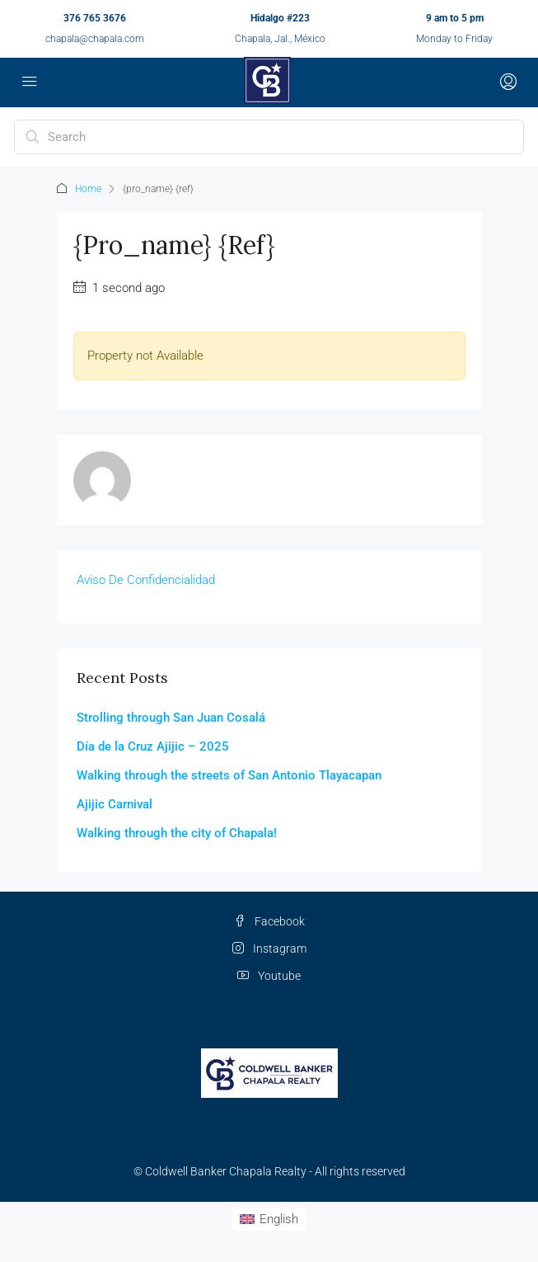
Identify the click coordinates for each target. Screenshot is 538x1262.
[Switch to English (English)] (269, 1219)
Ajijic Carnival (114, 804)
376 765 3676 (94, 18)
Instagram (269, 948)
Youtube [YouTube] (269, 975)
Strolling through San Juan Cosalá (171, 717)
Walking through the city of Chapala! (177, 833)
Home (88, 189)
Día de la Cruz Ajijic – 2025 (153, 746)
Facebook (269, 921)
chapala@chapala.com (94, 39)
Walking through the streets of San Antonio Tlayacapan (229, 775)
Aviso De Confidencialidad (146, 579)
